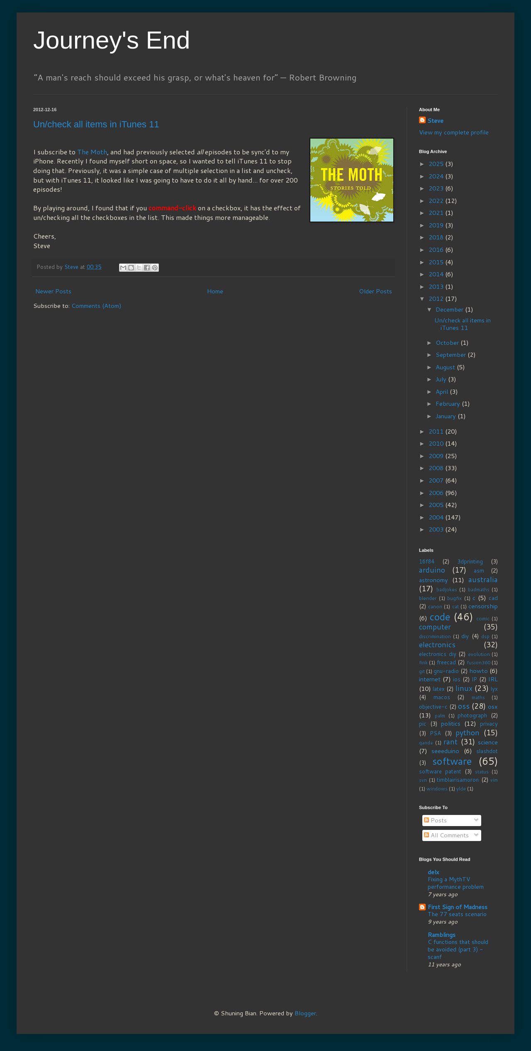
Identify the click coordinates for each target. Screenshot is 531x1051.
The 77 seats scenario (457, 914)
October (448, 342)
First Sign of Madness (457, 906)
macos (442, 697)
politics (450, 723)
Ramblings (441, 934)
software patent (440, 771)
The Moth (92, 151)
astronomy (433, 579)
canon (435, 606)
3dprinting (470, 561)
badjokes (446, 589)
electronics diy (437, 654)
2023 (437, 188)
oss (464, 706)
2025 (437, 163)
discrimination (435, 636)
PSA (435, 733)
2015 (437, 262)
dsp (485, 636)
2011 (437, 431)
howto (478, 670)
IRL (493, 679)
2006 (437, 492)
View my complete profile (454, 132)
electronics (437, 644)
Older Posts (375, 291)
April (443, 391)
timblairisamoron (458, 779)
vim (494, 779)
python (467, 732)
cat (455, 606)
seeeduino (445, 750)
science (488, 742)
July (442, 379)
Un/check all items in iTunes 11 (96, 124)
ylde (461, 788)
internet (430, 679)
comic (483, 618)
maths (478, 697)
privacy (489, 723)
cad (493, 598)
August (446, 367)
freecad (446, 662)
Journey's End (111, 40)
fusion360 (478, 662)
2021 (437, 212)
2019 (437, 225)
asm (479, 570)
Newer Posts (53, 291)
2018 (437, 237)
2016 (437, 249)
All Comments (446, 835)
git (422, 671)
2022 (437, 200)
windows (437, 788)
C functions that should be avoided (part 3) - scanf (458, 949)
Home (215, 291)
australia (483, 579)
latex (439, 689)
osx (493, 706)
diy (465, 636)
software (452, 761)
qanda (426, 742)
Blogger (305, 1013)
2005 (437, 504)
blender (428, 598)
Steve (435, 121)
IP (474, 679)
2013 (437, 286)
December (450, 309)
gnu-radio (446, 671)
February (449, 403)
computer (435, 627)
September (452, 354)
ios (456, 679)
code (440, 617)
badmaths (479, 589)
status (482, 771)
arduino (432, 570)
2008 (437, 467)
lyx (494, 689)
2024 (437, 176)
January (447, 416)
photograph (472, 715)
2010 (437, 443)
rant (450, 741)
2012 (437, 298)
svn (423, 779)
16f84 (426, 561)
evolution (479, 654)
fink (423, 662)
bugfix (454, 598)
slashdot (487, 751)
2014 (437, 274)
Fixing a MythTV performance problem (456, 882)
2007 (437, 480)
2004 (437, 517)
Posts (435, 820)
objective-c (433, 706)
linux (464, 688)
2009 (437, 455)
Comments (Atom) (96, 305)
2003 (437, 529)
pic (422, 723)
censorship (483, 606)
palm (440, 715)
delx (433, 872)
